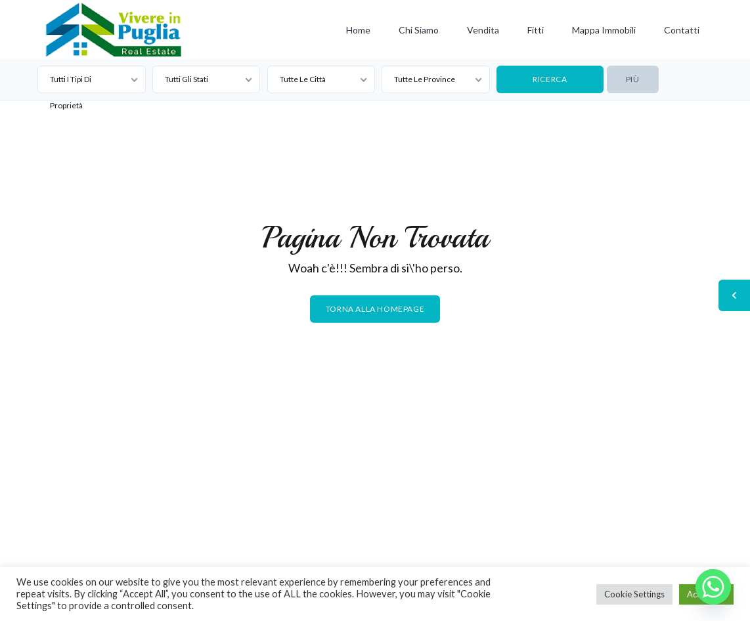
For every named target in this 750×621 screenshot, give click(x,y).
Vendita (483, 29)
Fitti (535, 29)
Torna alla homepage (375, 309)
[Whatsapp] (713, 587)
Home (358, 29)
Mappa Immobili (604, 29)
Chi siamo (419, 29)
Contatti (681, 29)
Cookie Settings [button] (634, 594)
